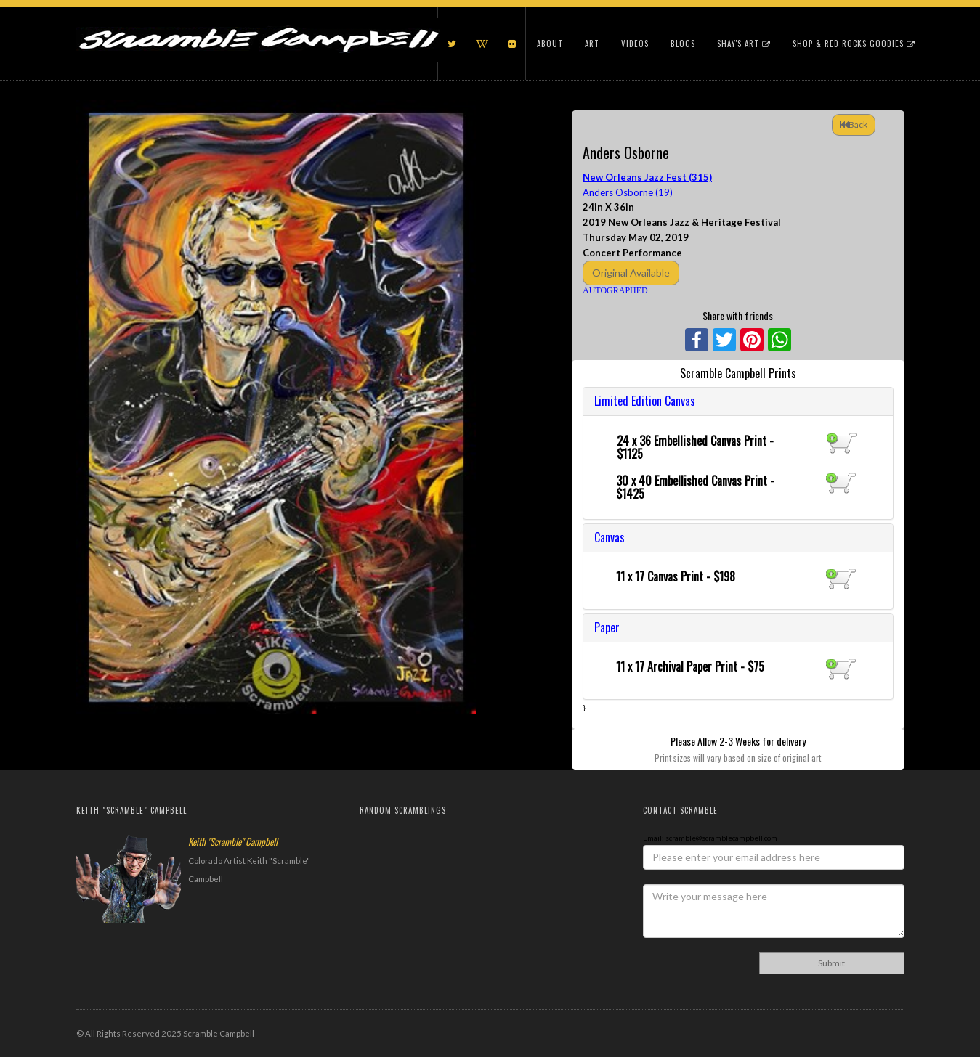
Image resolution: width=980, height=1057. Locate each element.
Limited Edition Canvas (644, 400)
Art (592, 43)
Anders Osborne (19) (628, 192)
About (550, 43)
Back (853, 124)
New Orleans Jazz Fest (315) (647, 177)
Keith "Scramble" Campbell (233, 841)
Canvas (609, 537)
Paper (607, 627)
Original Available (631, 272)
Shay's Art (744, 43)
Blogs (683, 43)
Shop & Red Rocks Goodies (854, 43)
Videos (635, 43)
